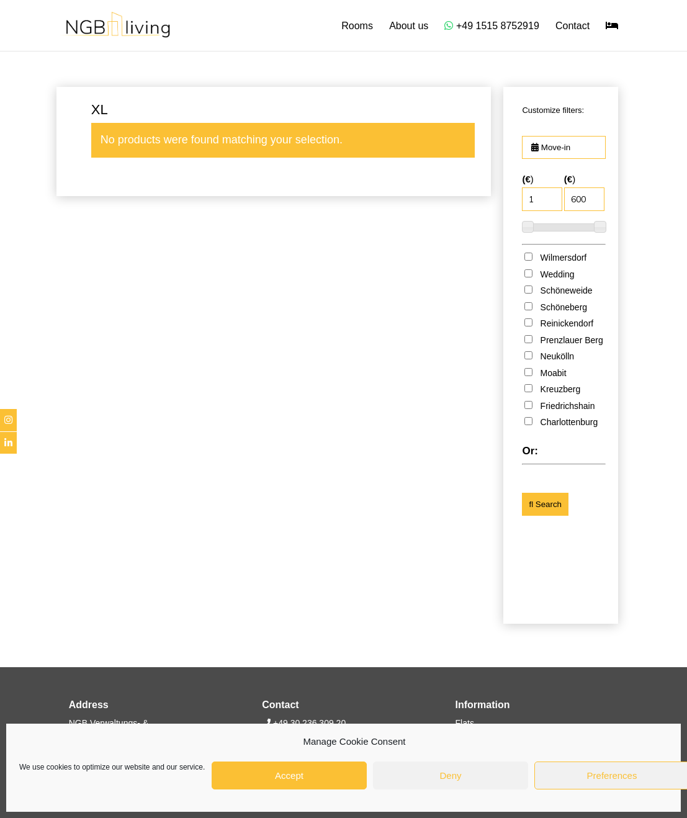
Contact (572, 26)
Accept (289, 775)
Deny (450, 775)
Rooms (357, 26)
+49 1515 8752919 (491, 25)
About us (408, 26)
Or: (530, 451)
